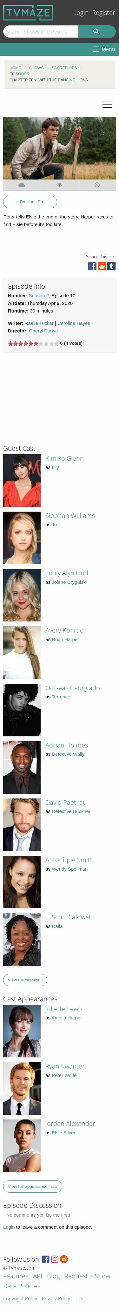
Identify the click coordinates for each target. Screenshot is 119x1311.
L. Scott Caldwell (68, 917)
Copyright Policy (20, 1299)
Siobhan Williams (70, 515)
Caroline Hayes (73, 323)
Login (81, 12)
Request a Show (87, 1276)
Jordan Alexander (70, 1123)
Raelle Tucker (39, 323)
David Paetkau (66, 802)
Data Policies (21, 1286)
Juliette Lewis (64, 1009)
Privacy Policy (56, 1299)
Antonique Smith (69, 859)
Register (103, 12)
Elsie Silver (63, 1132)
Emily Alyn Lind (66, 573)
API (37, 1276)
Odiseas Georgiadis (73, 688)
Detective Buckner (71, 811)
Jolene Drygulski (69, 582)
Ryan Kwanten (65, 1066)
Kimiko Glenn (64, 458)
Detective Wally (68, 754)
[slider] (33, 343)
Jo (54, 524)
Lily (55, 467)
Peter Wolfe (64, 1075)
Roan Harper (65, 639)
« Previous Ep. (30, 201)
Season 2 (39, 295)
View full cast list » (25, 980)
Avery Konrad (64, 630)
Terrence (61, 696)
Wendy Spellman (70, 869)
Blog (53, 1276)
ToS (79, 1299)
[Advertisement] (50, 400)
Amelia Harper (67, 1017)
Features (15, 1276)
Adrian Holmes (66, 745)
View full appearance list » (33, 1186)
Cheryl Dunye (43, 330)
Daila (57, 926)
